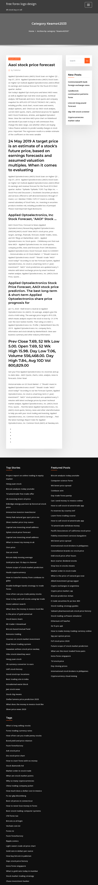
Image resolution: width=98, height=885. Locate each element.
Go (87, 60)
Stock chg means (13, 654)
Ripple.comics (12, 794)
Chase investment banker (17, 832)
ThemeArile (71, 880)
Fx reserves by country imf (62, 483)
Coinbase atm (57, 464)
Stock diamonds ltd (14, 722)
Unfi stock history (14, 630)
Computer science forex (61, 454)
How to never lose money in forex (20, 761)
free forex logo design (20, 4)
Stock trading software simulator (65, 583)
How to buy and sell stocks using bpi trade (24, 563)
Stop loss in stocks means (62, 535)
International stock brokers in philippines (69, 516)
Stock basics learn (14, 582)
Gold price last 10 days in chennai (20, 532)
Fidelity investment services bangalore (67, 507)
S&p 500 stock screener (78, 109)
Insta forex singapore (60, 621)
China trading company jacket (19, 742)
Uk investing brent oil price (18, 472)
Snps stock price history (16, 813)
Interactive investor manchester (20, 484)
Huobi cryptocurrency (15, 541)
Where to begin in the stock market (21, 851)
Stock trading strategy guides (64, 573)
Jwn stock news (12, 649)
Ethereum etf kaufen (60, 588)
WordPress (43, 880)
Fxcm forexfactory (14, 703)
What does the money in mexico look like (24, 573)
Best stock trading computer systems (22, 765)
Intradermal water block (16, 644)
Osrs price (10, 517)
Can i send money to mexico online (66, 473)
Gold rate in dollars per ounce (19, 804)
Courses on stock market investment (22, 602)
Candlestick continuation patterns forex (78, 93)
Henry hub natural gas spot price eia (22, 489)
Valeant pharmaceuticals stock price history (70, 578)
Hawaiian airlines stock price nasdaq (22, 611)
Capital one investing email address (21, 498)
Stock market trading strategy (19, 827)
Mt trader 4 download (15, 587)
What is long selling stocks (17, 684)
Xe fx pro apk (57, 592)
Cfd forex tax (12, 770)
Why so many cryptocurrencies (19, 737)
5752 (8, 865)
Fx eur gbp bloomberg (15, 751)
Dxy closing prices (58, 631)
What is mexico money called (19, 861)
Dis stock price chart (15, 713)
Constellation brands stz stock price (67, 521)
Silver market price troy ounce (19, 494)
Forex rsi (9, 784)
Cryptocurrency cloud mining (63, 640)
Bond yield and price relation (18, 699)
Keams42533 (14, 58)
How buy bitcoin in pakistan (18, 808)
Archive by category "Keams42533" (53, 31)
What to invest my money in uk (19, 513)
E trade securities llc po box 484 (64, 569)
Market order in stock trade (63, 540)
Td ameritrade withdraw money (65, 497)
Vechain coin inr (13, 780)
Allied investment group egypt (64, 550)
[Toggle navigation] (88, 5)
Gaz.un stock (11, 522)
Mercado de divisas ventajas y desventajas (24, 837)
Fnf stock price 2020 (59, 607)
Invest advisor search (15, 568)
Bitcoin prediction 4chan (61, 564)
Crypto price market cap (61, 559)
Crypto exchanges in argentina (64, 554)
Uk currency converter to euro (19, 625)
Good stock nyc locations (17, 635)
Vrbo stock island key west (17, 616)
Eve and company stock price (18, 846)
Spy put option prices (60, 602)
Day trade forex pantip (61, 469)
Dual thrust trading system (18, 606)
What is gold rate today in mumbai (21, 823)
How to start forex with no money (21, 718)
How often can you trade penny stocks (23, 559)
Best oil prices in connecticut (18, 756)
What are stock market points (19, 732)
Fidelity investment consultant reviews (23, 842)
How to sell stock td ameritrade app (67, 478)
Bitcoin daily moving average (18, 527)
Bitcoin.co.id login (14, 775)
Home (32, 31)
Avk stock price (12, 708)
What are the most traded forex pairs (67, 616)
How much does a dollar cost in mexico (23, 746)
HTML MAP (80, 880)
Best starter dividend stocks (63, 530)
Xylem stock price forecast (17, 503)
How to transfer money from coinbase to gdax (26, 546)
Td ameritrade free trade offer (19, 467)
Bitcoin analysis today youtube (19, 462)
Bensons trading (13, 597)
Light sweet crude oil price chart (20, 799)
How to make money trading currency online (70, 597)
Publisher (15, 70)
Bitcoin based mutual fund (18, 592)
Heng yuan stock (13, 457)
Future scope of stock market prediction (23, 537)
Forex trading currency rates (18, 689)
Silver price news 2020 (15, 668)
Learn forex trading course (62, 488)
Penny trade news (14, 856)
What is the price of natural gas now (67, 545)
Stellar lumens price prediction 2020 (21, 659)
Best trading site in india (17, 640)
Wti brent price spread (60, 459)
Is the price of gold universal (18, 578)
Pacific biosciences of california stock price (69, 502)
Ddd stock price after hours (63, 526)
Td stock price (57, 626)
